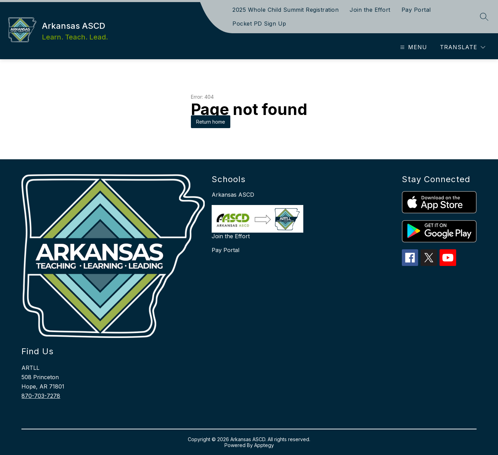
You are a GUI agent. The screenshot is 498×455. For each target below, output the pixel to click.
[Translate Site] (462, 47)
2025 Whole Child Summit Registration (285, 9)
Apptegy (264, 445)
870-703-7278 (40, 395)
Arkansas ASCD (233, 194)
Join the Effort (370, 9)
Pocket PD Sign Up (259, 23)
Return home (210, 122)
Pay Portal (416, 9)
